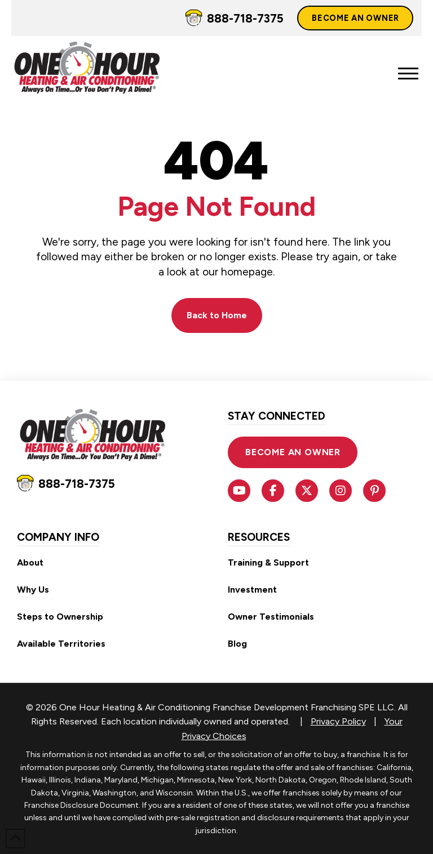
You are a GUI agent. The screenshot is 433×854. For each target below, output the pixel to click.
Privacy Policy (338, 721)
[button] (408, 73)
